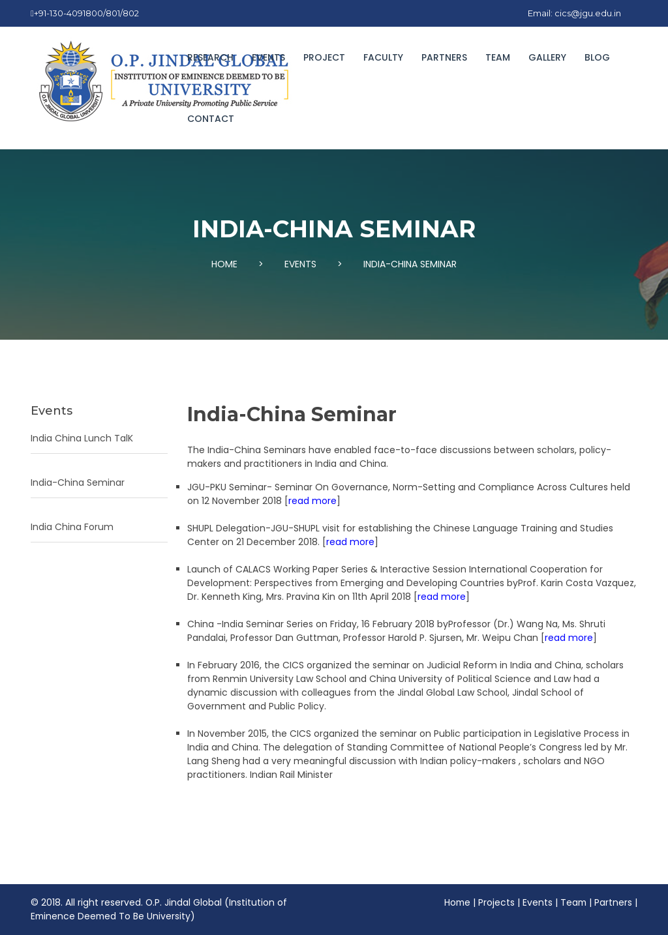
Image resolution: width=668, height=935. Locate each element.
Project (324, 57)
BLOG (597, 57)
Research (210, 57)
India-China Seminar (78, 482)
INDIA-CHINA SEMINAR (410, 264)
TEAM (497, 57)
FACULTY (383, 57)
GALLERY (547, 57)
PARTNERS (444, 57)
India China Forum (72, 526)
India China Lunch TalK (82, 438)
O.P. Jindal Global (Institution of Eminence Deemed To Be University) (159, 909)
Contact (210, 118)
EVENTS (268, 57)
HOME (224, 264)
